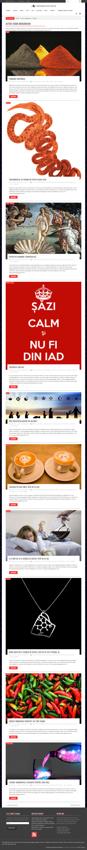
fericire (46, 424)
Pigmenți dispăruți (17, 78)
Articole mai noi (75, 805)
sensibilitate (62, 561)
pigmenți (47, 81)
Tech (27, 10)
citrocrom (38, 655)
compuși (54, 655)
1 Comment (15, 184)
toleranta (12, 491)
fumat (46, 561)
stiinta (51, 81)
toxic (16, 491)
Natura (15, 10)
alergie (38, 561)
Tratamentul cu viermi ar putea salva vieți (27, 179)
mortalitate (50, 724)
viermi (74, 182)
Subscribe (11, 828)
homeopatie (40, 785)
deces (36, 259)
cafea (33, 490)
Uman (21, 10)
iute (40, 724)
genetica (42, 490)
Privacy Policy (21, 1)
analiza (34, 785)
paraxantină (70, 655)
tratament (66, 182)
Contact (28, 1)
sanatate (59, 182)
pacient (59, 370)
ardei (33, 724)
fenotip (38, 490)
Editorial (8, 282)
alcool (34, 561)
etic (43, 424)
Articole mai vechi (13, 805)
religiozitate (60, 424)
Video (45, 10)
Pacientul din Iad (16, 367)
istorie (42, 81)
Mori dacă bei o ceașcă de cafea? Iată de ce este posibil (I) (34, 652)
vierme (70, 182)
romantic (63, 259)
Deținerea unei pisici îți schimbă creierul (42, 821)
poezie (58, 259)
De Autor (38, 10)
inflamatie (48, 182)
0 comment (60, 81)
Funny (12, 282)
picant (56, 724)
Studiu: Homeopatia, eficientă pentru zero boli (29, 782)
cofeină (49, 655)
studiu (75, 724)
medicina (54, 182)
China (36, 724)
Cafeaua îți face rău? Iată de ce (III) (24, 486)
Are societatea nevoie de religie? (23, 421)
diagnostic (39, 370)
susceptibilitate (71, 490)
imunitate (42, 182)
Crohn (38, 182)
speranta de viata (68, 724)
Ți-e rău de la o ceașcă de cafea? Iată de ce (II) (29, 558)
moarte (50, 259)
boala (33, 182)
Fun (32, 10)
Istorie (7, 32)
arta (33, 81)
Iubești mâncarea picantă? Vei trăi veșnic (27, 721)
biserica (34, 424)
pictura (54, 259)
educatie (39, 424)
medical (49, 370)
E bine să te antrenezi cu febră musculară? (43, 823)
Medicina (8, 103)
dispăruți (37, 81)
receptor (58, 490)
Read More (13, 96)
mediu (47, 490)
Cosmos (8, 10)
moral (50, 424)
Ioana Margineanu (23, 81)
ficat (58, 655)
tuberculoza (70, 259)
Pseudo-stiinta (9, 743)
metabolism (52, 490)
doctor (44, 370)
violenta (72, 424)
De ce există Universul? (38, 825)
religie (54, 424)
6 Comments (69, 785)
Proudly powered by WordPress (54, 847)
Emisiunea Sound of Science (65, 10)
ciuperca (44, 655)
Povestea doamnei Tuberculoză (22, 256)
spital (69, 370)
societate (66, 424)
